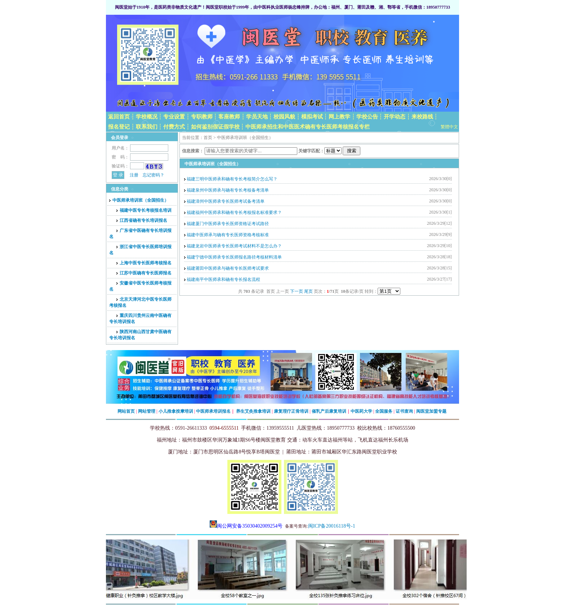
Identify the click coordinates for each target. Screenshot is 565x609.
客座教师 (229, 117)
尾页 (308, 291)
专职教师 (202, 117)
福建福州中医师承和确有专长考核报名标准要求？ (234, 212)
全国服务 (383, 411)
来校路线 (422, 117)
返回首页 (119, 117)
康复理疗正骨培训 (291, 411)
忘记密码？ (153, 175)
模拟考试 (312, 117)
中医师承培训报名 (213, 411)
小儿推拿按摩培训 (176, 411)
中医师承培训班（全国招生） (139, 200)
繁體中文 (449, 126)
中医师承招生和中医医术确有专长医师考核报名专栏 (307, 127)
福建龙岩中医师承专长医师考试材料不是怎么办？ (234, 245)
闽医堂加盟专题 (431, 411)
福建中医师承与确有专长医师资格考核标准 (228, 234)
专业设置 (174, 117)
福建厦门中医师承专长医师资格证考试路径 (228, 223)
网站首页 (126, 411)
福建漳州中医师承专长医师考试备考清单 (225, 201)
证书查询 (404, 411)
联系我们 (146, 127)
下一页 (296, 291)
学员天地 (257, 117)
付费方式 (174, 127)
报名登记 (119, 127)
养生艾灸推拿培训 (253, 411)
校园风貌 (284, 117)
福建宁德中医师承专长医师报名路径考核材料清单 (234, 257)
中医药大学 (361, 411)
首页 (208, 137)
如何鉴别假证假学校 (215, 127)
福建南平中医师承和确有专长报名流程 (223, 279)
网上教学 (339, 117)
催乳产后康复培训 (329, 411)
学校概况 (146, 117)
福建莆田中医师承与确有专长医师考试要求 (228, 268)
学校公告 (367, 117)
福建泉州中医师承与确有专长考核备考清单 (228, 190)
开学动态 (394, 117)
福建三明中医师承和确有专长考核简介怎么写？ (232, 179)
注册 (134, 175)
